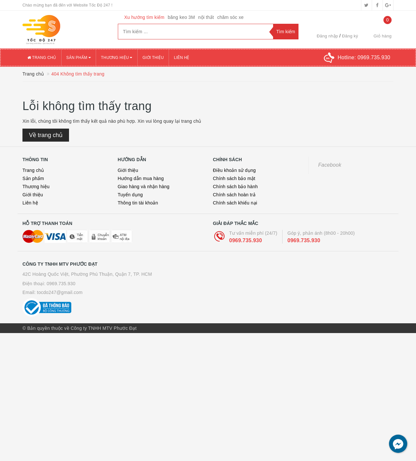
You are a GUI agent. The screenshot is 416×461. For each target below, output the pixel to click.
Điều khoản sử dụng (234, 170)
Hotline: (364, 57)
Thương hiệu (116, 57)
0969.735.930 (245, 240)
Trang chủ (41, 57)
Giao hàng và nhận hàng (144, 186)
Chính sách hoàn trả (234, 194)
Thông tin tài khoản (138, 202)
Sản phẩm (78, 57)
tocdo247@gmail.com (60, 292)
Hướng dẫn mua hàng (141, 178)
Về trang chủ (45, 135)
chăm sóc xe (230, 17)
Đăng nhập (327, 36)
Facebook (329, 165)
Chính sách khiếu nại (235, 202)
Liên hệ (181, 57)
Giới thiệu (153, 57)
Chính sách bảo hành (235, 186)
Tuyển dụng (130, 194)
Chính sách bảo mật (234, 178)
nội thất (206, 17)
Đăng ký (350, 36)
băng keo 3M (181, 17)
